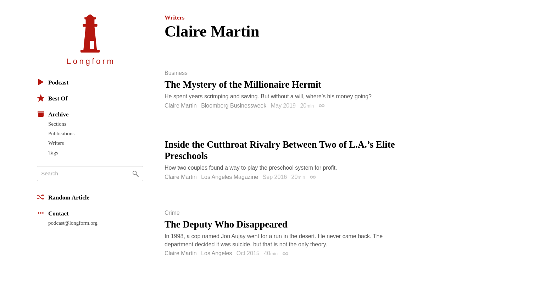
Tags (53, 152)
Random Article (63, 197)
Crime (172, 213)
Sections (57, 124)
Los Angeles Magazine (229, 177)
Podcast (52, 82)
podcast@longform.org (73, 223)
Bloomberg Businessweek (233, 106)
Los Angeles (216, 253)
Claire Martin (181, 106)
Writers (56, 143)
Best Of (52, 98)
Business (176, 73)
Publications (61, 133)
